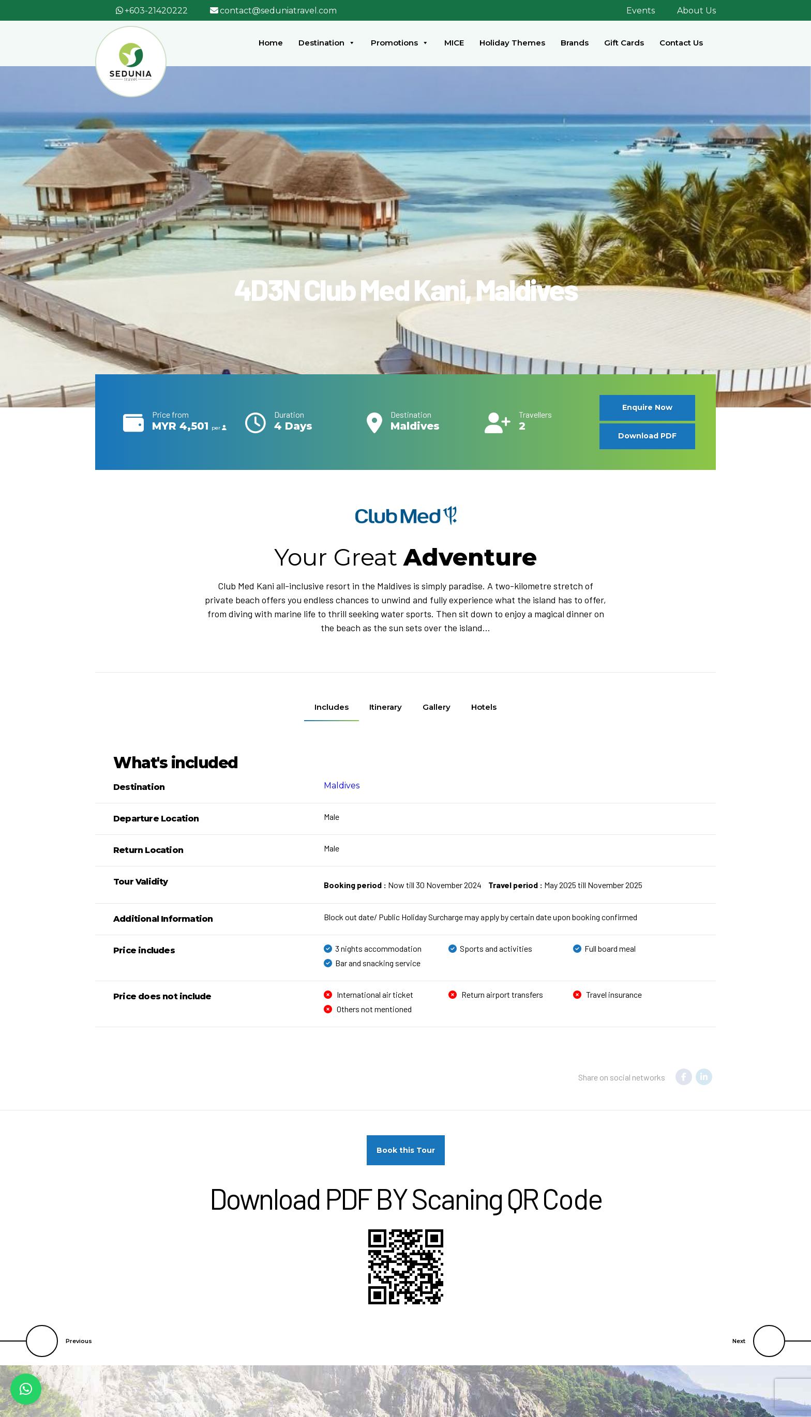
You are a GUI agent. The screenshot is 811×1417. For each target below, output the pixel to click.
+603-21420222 (156, 11)
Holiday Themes (512, 43)
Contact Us (681, 43)
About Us (696, 11)
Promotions (400, 43)
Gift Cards (624, 43)
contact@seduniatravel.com (278, 11)
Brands (575, 43)
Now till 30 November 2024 (403, 885)
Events (640, 11)
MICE (454, 43)
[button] (25, 1389)
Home (271, 43)
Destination (326, 43)
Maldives (341, 785)
